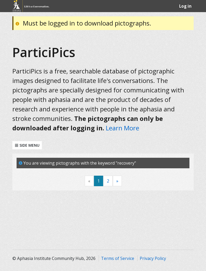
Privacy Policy (153, 258)
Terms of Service (117, 258)
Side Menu (27, 145)
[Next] (117, 181)
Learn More (122, 128)
